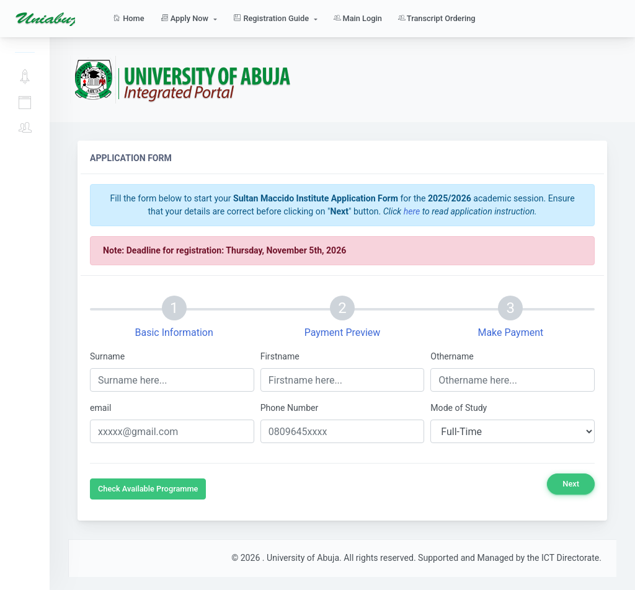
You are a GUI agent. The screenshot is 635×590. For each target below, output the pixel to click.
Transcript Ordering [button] (437, 18)
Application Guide (25, 102)
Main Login (25, 127)
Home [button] (128, 18)
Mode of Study (458, 408)
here (412, 211)
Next (570, 483)
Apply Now (25, 76)
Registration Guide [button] (272, 18)
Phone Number (289, 408)
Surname (107, 356)
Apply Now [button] (186, 18)
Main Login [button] (358, 18)
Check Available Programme (148, 488)
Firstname (280, 356)
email (100, 408)
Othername (452, 356)
